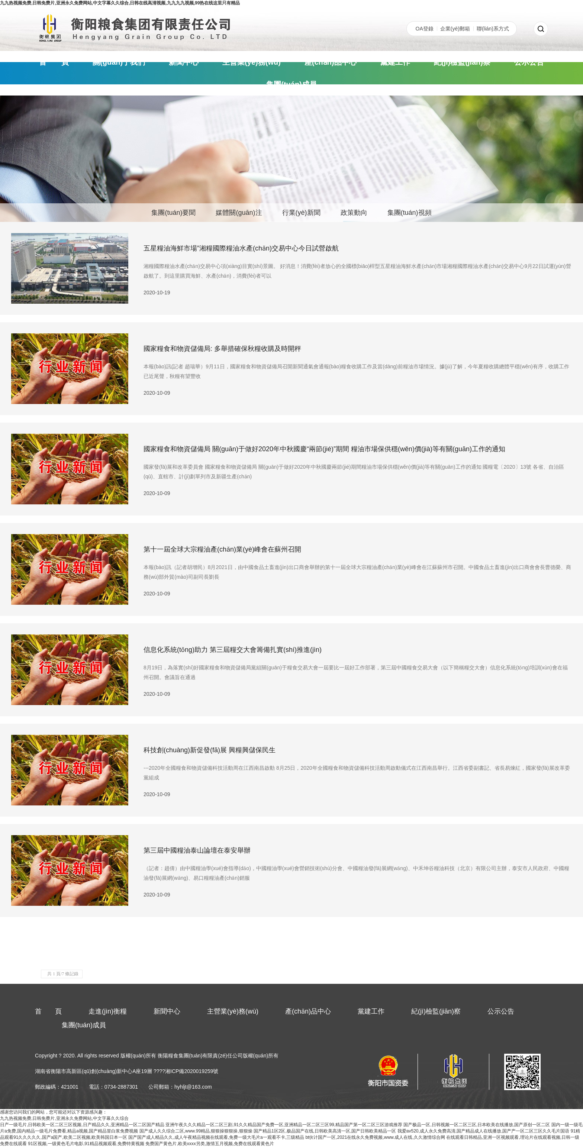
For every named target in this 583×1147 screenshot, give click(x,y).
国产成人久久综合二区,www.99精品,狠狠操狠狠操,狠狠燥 (195, 1131)
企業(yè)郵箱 (455, 29)
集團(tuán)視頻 (409, 212)
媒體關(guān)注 (239, 212)
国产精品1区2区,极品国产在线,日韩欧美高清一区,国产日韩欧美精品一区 (325, 1131)
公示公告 (529, 62)
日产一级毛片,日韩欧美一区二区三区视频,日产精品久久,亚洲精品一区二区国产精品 (82, 1124)
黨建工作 (395, 62)
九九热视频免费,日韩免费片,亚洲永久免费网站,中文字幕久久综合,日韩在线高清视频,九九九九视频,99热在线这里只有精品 (120, 3)
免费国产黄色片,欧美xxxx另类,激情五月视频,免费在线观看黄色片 (209, 1143)
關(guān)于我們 (119, 62)
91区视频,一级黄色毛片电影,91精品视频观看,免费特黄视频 (86, 1143)
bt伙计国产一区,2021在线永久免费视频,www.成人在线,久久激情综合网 (375, 1137)
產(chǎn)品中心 (331, 62)
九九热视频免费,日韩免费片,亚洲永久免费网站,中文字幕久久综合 (64, 1118)
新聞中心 (184, 62)
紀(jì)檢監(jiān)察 (462, 62)
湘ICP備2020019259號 (191, 1071)
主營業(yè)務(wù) (251, 62)
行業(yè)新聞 (301, 212)
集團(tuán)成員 (291, 84)
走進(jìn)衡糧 (107, 1011)
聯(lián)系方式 (493, 29)
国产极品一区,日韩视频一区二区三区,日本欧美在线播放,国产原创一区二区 (476, 1124)
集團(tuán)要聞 (173, 212)
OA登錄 (425, 29)
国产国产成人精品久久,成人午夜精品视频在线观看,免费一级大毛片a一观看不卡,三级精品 (216, 1137)
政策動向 (354, 212)
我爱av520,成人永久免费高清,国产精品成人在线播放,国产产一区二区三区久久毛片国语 (483, 1131)
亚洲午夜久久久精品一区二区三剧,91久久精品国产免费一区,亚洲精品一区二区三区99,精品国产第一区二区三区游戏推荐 (283, 1124)
